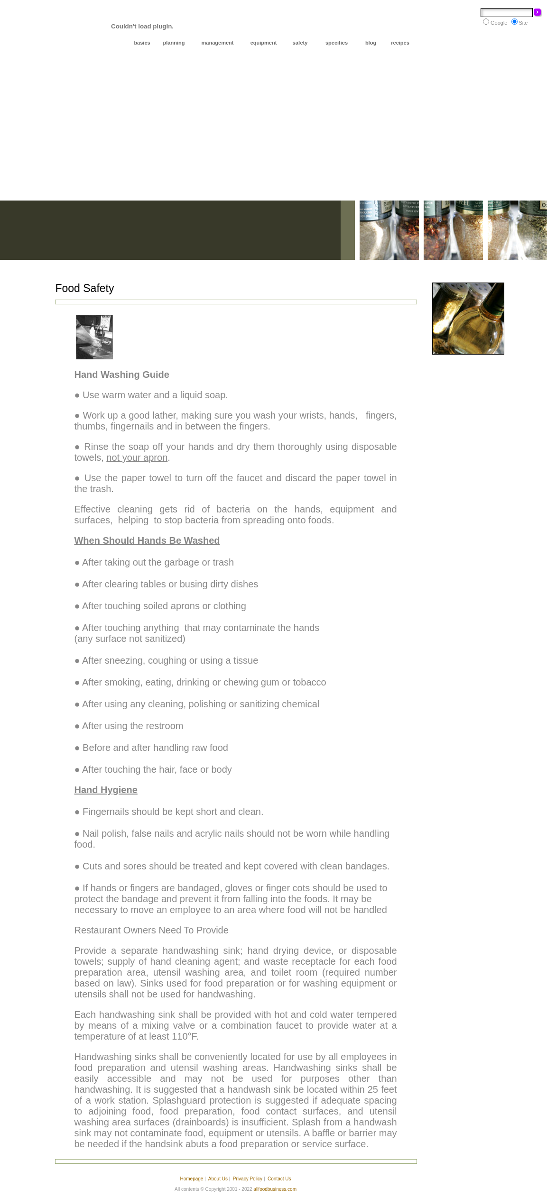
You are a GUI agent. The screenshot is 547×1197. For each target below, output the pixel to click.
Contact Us (279, 1178)
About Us (218, 1178)
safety (300, 43)
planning (174, 43)
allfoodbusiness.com (275, 1189)
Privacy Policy (247, 1178)
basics (142, 43)
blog (370, 43)
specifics (336, 43)
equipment (263, 43)
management (218, 43)
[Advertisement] (273, 129)
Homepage (191, 1178)
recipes (400, 43)
